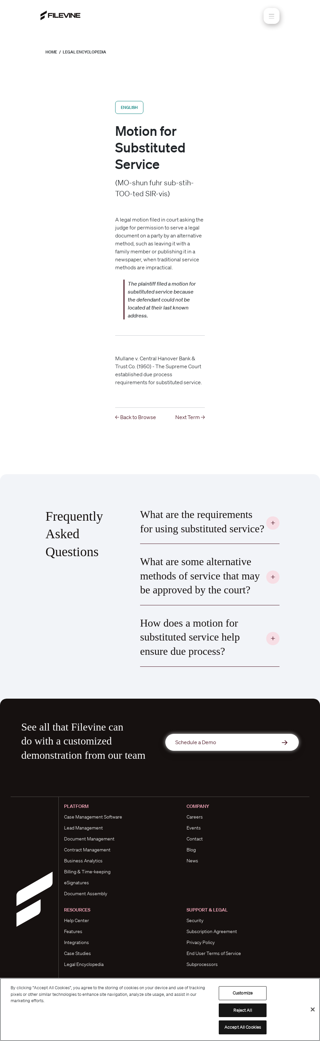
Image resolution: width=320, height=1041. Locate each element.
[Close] (312, 1009)
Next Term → (190, 417)
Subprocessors (202, 964)
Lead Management (83, 828)
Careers (195, 817)
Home (51, 52)
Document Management (89, 839)
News (192, 861)
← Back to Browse (135, 417)
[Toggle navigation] (272, 16)
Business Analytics (83, 861)
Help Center (76, 920)
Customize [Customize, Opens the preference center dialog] (243, 993)
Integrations (76, 942)
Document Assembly (85, 894)
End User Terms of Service (214, 953)
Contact (195, 839)
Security (195, 920)
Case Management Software (93, 817)
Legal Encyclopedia (84, 52)
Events (194, 828)
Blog (191, 850)
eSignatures (76, 883)
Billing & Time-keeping (87, 872)
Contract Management (87, 850)
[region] (160, 1009)
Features (73, 931)
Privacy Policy (201, 942)
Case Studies (77, 953)
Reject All (242, 1010)
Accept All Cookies (242, 1027)
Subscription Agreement (212, 931)
